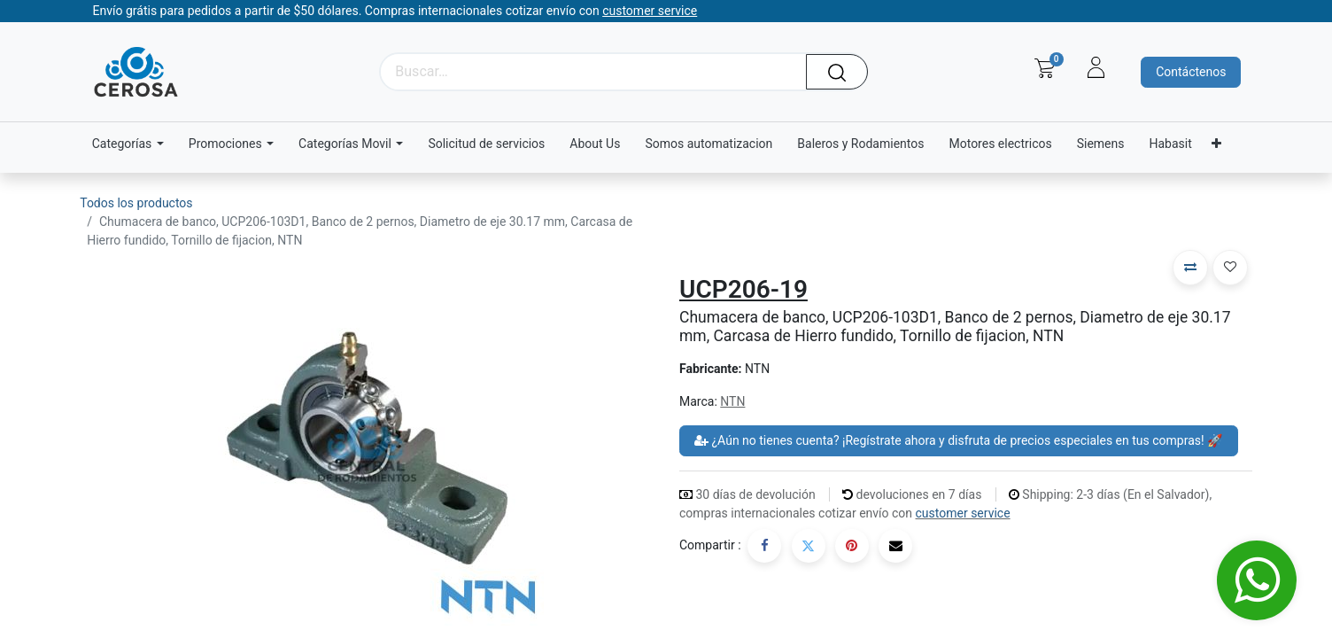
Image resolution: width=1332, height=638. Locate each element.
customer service (963, 513)
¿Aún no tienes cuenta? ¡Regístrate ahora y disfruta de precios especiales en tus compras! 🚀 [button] (958, 440)
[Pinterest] (852, 546)
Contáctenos (1191, 72)
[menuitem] (486, 144)
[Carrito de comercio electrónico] (1045, 68)
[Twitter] (808, 546)
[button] (1190, 267)
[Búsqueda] (843, 71)
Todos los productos (136, 203)
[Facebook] (764, 546)
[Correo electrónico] (895, 546)
